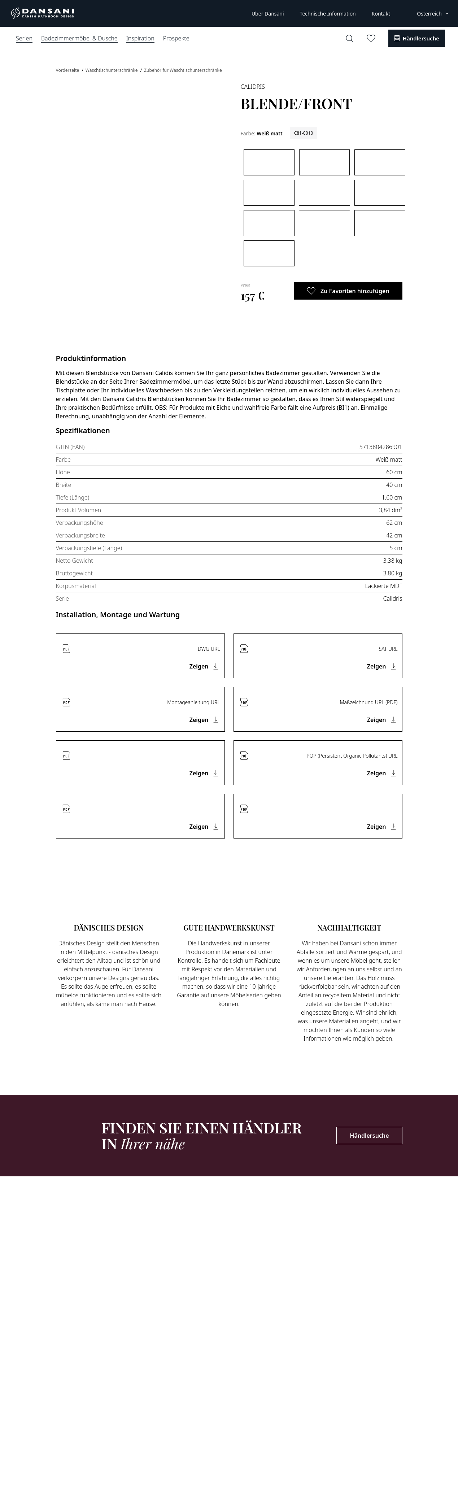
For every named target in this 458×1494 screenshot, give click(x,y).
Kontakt (381, 13)
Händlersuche (369, 1136)
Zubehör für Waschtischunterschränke (183, 70)
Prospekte (176, 38)
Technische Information (328, 13)
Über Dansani (268, 13)
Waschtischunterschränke (112, 70)
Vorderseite (68, 70)
